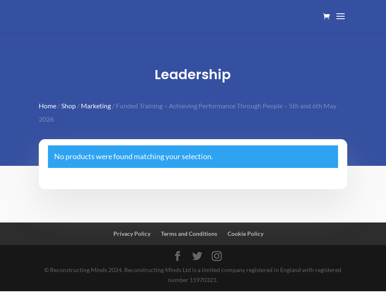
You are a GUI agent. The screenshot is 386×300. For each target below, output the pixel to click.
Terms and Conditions (189, 233)
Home (47, 106)
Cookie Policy (245, 233)
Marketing (96, 106)
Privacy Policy (131, 233)
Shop (68, 106)
